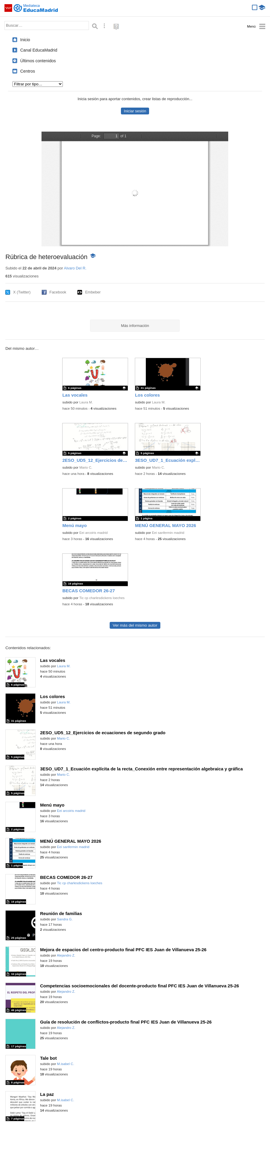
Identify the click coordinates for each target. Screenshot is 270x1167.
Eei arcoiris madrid (93, 532)
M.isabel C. (65, 1064)
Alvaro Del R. (75, 268)
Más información (135, 325)
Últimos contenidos (38, 60)
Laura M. (86, 402)
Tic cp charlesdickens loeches (101, 598)
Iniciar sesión (135, 111)
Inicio (25, 39)
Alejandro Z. (66, 955)
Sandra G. (65, 919)
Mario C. (85, 467)
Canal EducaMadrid (38, 50)
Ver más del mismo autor (135, 625)
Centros (27, 71)
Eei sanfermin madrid (168, 532)
